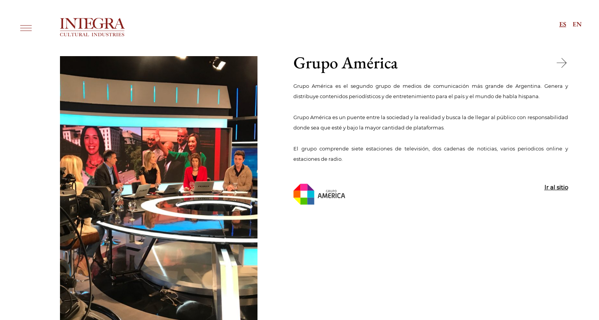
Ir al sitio (556, 187)
